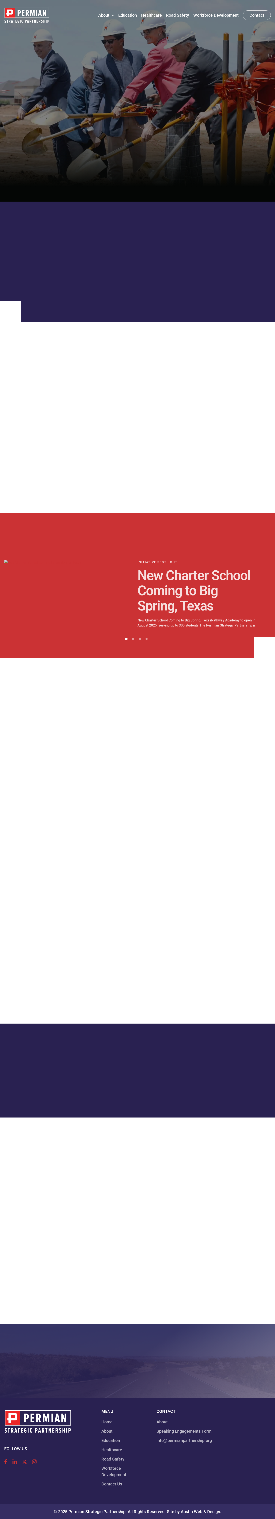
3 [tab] (140, 639)
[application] (111, 15)
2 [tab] (133, 639)
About (107, 1431)
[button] (257, 15)
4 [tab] (147, 639)
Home (107, 1421)
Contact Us (111, 1483)
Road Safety (112, 1459)
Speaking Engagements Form (184, 1431)
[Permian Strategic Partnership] (26, 15)
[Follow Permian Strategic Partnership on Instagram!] (34, 1462)
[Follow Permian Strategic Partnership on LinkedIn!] (14, 1462)
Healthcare (111, 1449)
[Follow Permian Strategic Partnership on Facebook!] (5, 1462)
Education (110, 1440)
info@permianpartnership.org (184, 1440)
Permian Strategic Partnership (96, 1511)
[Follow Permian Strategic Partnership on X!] (24, 1462)
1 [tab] (126, 639)
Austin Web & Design (200, 1511)
